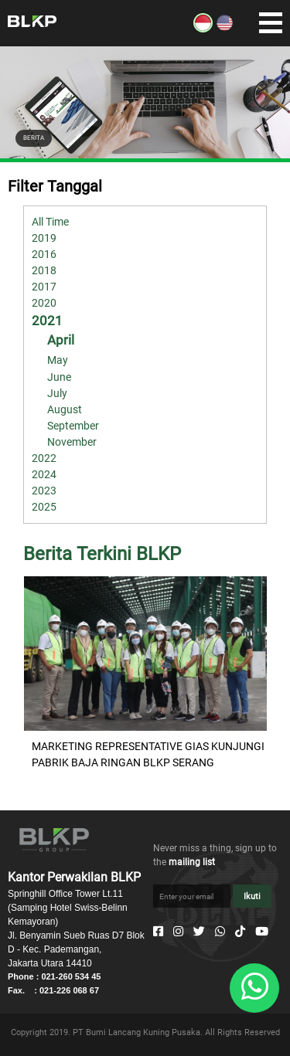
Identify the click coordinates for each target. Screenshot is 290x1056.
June (59, 377)
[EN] (224, 28)
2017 (44, 286)
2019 (44, 238)
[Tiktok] (240, 932)
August (64, 409)
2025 (44, 507)
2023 (44, 490)
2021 (47, 320)
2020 (44, 303)
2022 (44, 458)
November (72, 442)
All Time (50, 222)
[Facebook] (158, 932)
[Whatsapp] (220, 932)
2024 (44, 474)
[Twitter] (199, 932)
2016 (44, 254)
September (73, 425)
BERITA (33, 137)
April (60, 340)
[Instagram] (178, 932)
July (57, 393)
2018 (44, 270)
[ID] (203, 28)
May (57, 360)
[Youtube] (261, 932)
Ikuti (252, 896)
